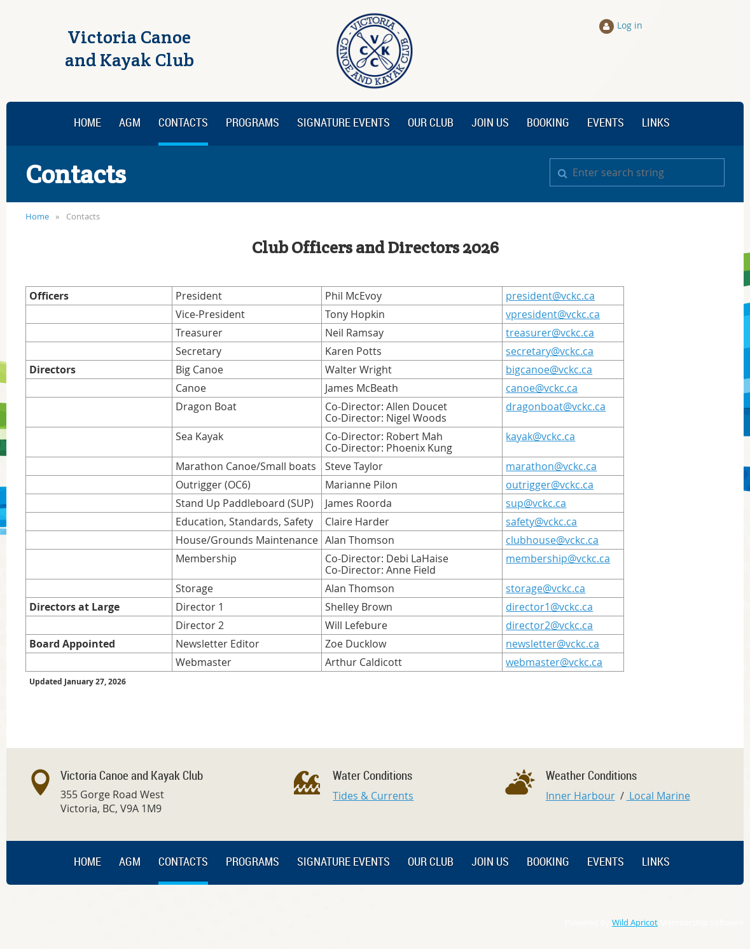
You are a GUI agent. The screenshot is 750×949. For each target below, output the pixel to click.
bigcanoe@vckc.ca (549, 370)
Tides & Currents (373, 796)
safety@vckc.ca (541, 522)
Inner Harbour (580, 796)
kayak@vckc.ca (540, 436)
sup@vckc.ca (536, 503)
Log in (629, 25)
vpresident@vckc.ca (553, 314)
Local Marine (658, 796)
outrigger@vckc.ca (550, 485)
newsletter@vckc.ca (552, 644)
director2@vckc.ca (549, 625)
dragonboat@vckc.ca (556, 406)
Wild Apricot (635, 922)
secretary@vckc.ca (550, 351)
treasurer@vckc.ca (550, 333)
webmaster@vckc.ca (554, 662)
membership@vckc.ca (558, 558)
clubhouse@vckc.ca (552, 540)
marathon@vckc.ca (551, 466)
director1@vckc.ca (549, 607)
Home (37, 216)
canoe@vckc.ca (542, 388)
